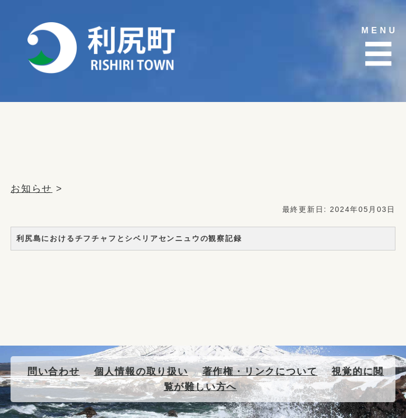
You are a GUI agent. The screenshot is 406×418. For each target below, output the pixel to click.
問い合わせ (53, 371)
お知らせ (31, 188)
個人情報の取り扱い (141, 371)
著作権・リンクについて (260, 371)
